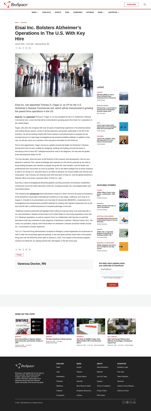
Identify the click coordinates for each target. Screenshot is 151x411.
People (19, 255)
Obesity (99, 229)
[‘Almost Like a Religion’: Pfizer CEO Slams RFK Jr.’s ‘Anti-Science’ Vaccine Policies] (123, 140)
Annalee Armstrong (102, 198)
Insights (18, 336)
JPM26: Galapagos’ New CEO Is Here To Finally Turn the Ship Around (106, 246)
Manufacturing (102, 105)
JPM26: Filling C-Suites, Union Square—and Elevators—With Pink (106, 194)
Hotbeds (90, 12)
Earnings (80, 336)
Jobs (67, 12)
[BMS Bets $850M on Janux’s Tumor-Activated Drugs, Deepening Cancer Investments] (123, 96)
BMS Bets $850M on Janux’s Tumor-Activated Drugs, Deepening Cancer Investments (106, 96)
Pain (98, 123)
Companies (77, 12)
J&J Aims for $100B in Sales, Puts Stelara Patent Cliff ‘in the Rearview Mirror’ (89, 341)
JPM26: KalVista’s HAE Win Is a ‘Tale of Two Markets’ (106, 206)
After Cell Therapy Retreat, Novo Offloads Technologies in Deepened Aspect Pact (119, 341)
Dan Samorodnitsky (102, 209)
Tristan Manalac (101, 100)
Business (24, 22)
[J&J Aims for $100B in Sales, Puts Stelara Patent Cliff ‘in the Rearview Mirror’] (91, 326)
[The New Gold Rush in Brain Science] (60, 326)
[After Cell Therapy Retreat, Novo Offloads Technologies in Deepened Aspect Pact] (121, 326)
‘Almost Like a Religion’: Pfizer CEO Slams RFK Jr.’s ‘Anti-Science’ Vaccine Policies (106, 140)
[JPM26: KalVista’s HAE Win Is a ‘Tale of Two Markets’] (123, 207)
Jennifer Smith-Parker (20, 346)
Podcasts (46, 12)
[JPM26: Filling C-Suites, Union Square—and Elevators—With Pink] (123, 193)
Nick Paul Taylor (101, 113)
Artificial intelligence (105, 216)
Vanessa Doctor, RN (42, 44)
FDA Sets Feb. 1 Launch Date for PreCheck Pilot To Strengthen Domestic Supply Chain (107, 109)
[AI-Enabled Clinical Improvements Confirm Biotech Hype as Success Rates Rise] (123, 219)
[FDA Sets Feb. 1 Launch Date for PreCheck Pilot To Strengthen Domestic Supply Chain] (123, 109)
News (34, 12)
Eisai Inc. (19, 117)
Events (58, 12)
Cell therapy (112, 336)
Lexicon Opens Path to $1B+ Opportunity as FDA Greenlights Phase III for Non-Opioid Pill (106, 126)
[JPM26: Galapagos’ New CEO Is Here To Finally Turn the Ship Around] (123, 246)
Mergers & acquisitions (105, 243)
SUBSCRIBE (131, 4)
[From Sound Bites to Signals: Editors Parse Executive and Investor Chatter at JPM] (29, 326)
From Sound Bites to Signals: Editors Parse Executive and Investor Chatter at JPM (29, 341)
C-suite (99, 190)
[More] (37, 12)
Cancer (99, 92)
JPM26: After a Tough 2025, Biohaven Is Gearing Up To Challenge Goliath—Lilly (105, 233)
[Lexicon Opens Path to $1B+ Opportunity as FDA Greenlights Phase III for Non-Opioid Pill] (123, 126)
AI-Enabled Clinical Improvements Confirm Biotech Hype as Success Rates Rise (107, 220)
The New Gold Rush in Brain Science (59, 339)
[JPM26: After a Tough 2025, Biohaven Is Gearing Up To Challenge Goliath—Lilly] (123, 233)
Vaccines (100, 136)
